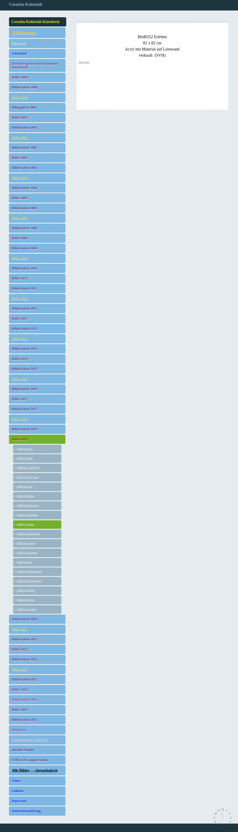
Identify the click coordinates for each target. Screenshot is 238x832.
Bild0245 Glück (25, 458)
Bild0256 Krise (24, 562)
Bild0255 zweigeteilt (27, 552)
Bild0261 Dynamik (26, 609)
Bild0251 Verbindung (27, 515)
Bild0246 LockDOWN (28, 467)
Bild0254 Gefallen (26, 543)
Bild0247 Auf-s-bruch (28, 477)
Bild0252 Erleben (25, 524)
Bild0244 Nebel (25, 448)
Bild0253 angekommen (28, 533)
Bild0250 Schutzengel (28, 505)
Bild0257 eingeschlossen (29, 571)
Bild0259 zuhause (26, 590)
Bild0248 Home (25, 486)
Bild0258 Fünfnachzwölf (29, 581)
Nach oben (84, 62)
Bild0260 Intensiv (26, 600)
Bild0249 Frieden (25, 496)
